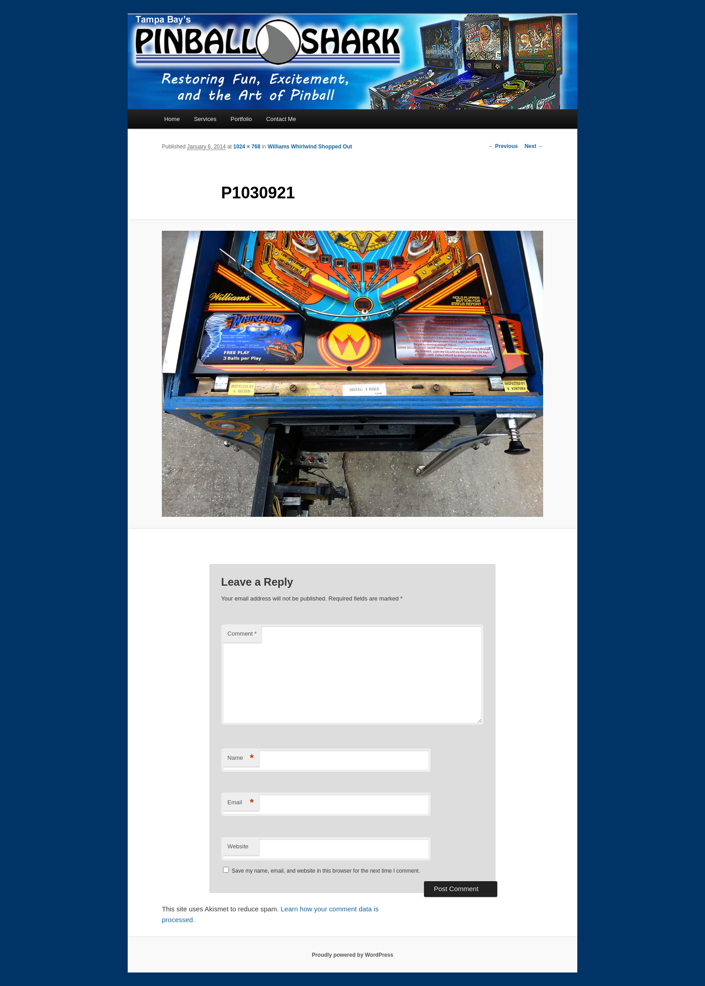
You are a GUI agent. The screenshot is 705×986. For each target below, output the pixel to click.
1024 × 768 (246, 146)
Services (205, 119)
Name (241, 758)
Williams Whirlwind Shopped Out (310, 146)
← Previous (503, 146)
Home (172, 119)
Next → (534, 146)
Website (238, 846)
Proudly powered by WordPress (352, 955)
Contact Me (281, 119)
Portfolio (241, 119)
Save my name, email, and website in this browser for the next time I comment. (326, 871)
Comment (242, 633)
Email (241, 802)
